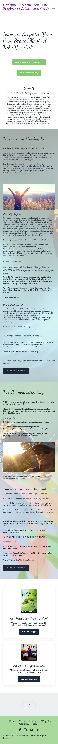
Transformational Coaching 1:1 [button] (29, 62)
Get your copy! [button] (29, 631)
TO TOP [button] (29, 704)
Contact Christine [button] (29, 679)
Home (12, 721)
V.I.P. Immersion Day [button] (29, 72)
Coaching (33, 721)
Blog (35, 723)
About (22, 721)
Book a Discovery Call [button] (16, 370)
